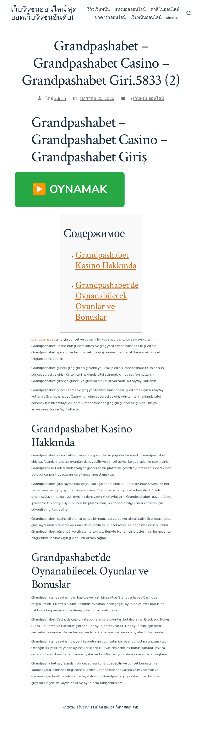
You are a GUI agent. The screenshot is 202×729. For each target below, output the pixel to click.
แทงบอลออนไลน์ (130, 9)
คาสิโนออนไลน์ (165, 9)
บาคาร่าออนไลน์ (110, 17)
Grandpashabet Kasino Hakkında (105, 260)
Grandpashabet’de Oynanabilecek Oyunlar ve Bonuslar (106, 301)
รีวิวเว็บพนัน (98, 9)
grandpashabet (43, 339)
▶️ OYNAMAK (69, 189)
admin (60, 98)
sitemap (172, 17)
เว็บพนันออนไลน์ (146, 17)
